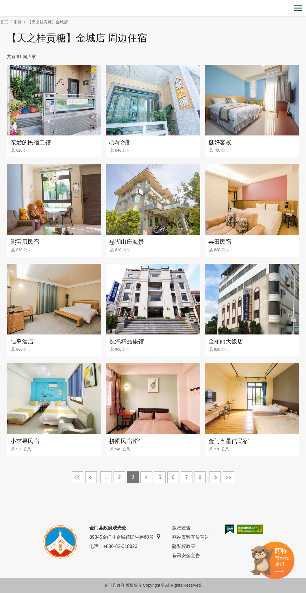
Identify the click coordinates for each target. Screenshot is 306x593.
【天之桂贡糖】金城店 (47, 22)
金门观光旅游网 (153, 8)
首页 (4, 22)
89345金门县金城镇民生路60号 (124, 537)
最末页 (228, 477)
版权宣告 (181, 527)
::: (2, 3)
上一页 (91, 477)
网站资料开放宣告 (190, 537)
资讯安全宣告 (186, 555)
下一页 (215, 477)
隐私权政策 (183, 546)
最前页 (77, 477)
